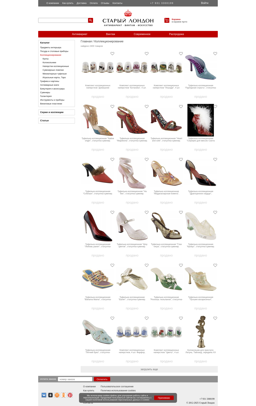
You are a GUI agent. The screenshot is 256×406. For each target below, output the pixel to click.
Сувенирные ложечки (53, 70)
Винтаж (110, 34)
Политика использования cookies (118, 390)
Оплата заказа (48, 379)
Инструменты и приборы (52, 100)
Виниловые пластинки (51, 103)
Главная (86, 41)
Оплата (94, 3)
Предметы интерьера (50, 47)
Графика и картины (49, 81)
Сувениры (45, 92)
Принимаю (164, 397)
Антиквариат (79, 34)
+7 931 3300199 (162, 3)
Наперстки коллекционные (56, 66)
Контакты (117, 3)
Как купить (67, 3)
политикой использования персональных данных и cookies (120, 400)
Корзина (176, 19)
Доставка (82, 3)
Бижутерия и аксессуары (52, 88)
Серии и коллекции (52, 112)
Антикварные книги (49, 85)
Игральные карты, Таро (54, 77)
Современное (142, 34)
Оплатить (102, 379)
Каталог (45, 42)
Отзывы (105, 3)
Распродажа (176, 34)
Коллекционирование (50, 55)
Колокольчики (49, 62)
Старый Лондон (207, 403)
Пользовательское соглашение (117, 386)
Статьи (44, 120)
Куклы (46, 58)
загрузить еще (149, 369)
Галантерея (46, 96)
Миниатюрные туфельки (55, 73)
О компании (52, 3)
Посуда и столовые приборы (54, 51)
